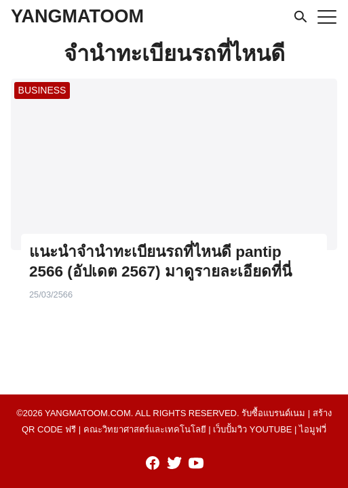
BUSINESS (42, 90)
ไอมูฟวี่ (312, 429)
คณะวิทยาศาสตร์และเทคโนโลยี (144, 429)
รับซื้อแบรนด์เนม (273, 413)
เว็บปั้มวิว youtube (252, 429)
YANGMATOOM (77, 16)
